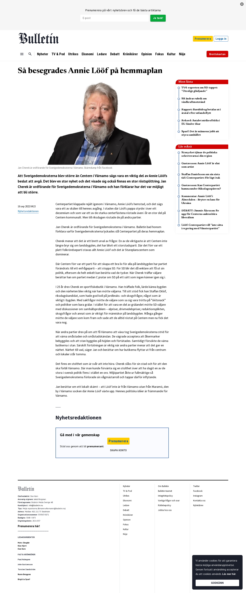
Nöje (182, 54)
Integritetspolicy (165, 495)
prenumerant (95, 446)
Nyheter (42, 54)
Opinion (146, 54)
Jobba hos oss (165, 510)
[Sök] (30, 54)
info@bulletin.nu (36, 505)
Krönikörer (130, 54)
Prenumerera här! (29, 526)
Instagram (198, 495)
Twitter (196, 486)
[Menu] (22, 54)
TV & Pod (58, 54)
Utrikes (73, 54)
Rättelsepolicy (164, 505)
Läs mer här (229, 574)
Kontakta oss (199, 500)
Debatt (115, 54)
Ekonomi (88, 54)
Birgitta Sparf (24, 579)
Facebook (197, 491)
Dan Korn (22, 549)
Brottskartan (217, 54)
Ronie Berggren (24, 574)
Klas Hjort (22, 546)
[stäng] (242, 4)
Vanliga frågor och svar (169, 500)
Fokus (159, 54)
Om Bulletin (163, 486)
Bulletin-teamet (165, 491)
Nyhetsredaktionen (28, 211)
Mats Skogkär (24, 543)
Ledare (102, 54)
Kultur (171, 54)
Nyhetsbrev (198, 505)
